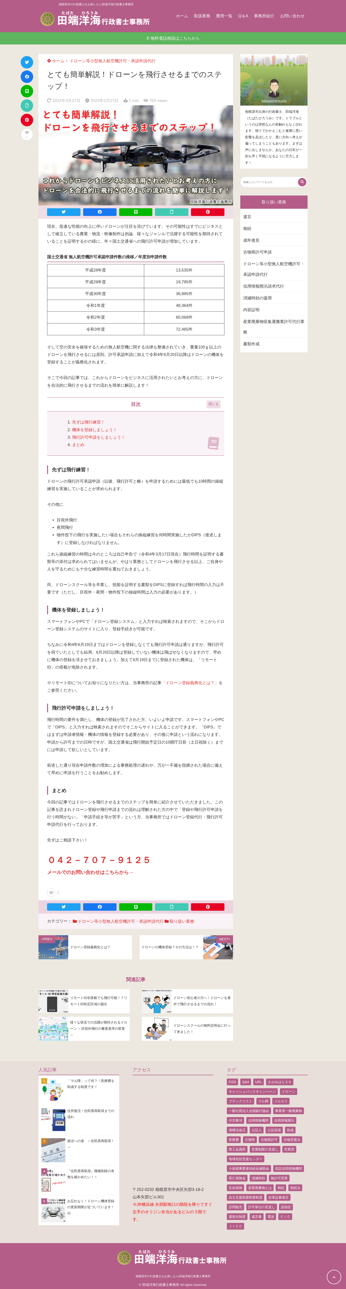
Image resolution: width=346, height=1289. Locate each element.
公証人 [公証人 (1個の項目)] (257, 1130)
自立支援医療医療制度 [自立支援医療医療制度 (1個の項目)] (245, 1197)
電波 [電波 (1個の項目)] (270, 1217)
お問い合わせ (292, 16)
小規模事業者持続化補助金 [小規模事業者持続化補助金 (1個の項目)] (249, 1168)
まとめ (78, 444)
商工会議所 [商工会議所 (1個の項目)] (237, 1149)
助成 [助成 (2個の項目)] (290, 1130)
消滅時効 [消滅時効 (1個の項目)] (258, 1178)
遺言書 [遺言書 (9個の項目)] (257, 1217)
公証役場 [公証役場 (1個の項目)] (274, 1130)
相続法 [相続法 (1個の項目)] (295, 1188)
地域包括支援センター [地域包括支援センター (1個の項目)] (245, 1159)
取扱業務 (202, 16)
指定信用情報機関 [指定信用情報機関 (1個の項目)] (288, 1168)
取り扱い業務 (182, 921)
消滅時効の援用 (257, 298)
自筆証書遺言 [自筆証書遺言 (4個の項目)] (278, 1197)
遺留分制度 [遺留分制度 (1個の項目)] (237, 1217)
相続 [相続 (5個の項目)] (281, 1188)
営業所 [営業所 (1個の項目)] (289, 1149)
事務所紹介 (264, 16)
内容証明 (251, 310)
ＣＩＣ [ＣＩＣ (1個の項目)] (285, 1217)
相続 (247, 228)
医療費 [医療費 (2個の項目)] (234, 1140)
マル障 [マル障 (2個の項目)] (263, 1101)
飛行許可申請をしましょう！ (98, 437)
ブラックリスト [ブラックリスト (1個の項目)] (240, 1101)
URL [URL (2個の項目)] (258, 1082)
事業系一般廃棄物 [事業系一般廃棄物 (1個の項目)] (288, 1111)
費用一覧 (224, 16)
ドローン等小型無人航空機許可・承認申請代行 (112, 61)
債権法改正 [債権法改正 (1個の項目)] (237, 1130)
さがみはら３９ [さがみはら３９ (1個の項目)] (279, 1082)
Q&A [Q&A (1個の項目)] (245, 1082)
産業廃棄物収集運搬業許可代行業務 (273, 327)
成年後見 (251, 240)
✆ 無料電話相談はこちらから (173, 38)
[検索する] (302, 182)
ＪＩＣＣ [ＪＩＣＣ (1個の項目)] (235, 1226)
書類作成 (251, 344)
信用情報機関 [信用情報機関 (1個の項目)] (258, 1120)
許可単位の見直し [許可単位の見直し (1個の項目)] (261, 1207)
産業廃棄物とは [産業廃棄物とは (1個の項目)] (260, 1188)
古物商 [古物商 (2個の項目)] (250, 1140)
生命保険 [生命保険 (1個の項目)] (235, 1188)
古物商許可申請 (257, 252)
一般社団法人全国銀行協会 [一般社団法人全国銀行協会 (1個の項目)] (249, 1111)
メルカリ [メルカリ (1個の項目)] (281, 1101)
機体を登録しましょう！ (94, 430)
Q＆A (243, 16)
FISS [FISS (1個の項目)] (232, 1082)
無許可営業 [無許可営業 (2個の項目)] (279, 1178)
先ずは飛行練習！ (88, 422)
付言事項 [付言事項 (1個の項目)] (235, 1120)
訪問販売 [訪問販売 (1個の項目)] (235, 1207)
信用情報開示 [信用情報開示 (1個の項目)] (284, 1120)
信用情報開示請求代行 (263, 286)
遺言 (247, 217)
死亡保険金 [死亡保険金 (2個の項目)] (237, 1178)
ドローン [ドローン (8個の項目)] (288, 1091)
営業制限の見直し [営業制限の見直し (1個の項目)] (265, 1149)
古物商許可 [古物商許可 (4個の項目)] (269, 1140)
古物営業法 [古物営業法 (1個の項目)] (292, 1140)
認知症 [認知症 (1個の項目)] (286, 1207)
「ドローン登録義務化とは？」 (190, 683)
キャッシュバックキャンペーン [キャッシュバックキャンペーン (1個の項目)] (252, 1091)
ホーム (182, 16)
